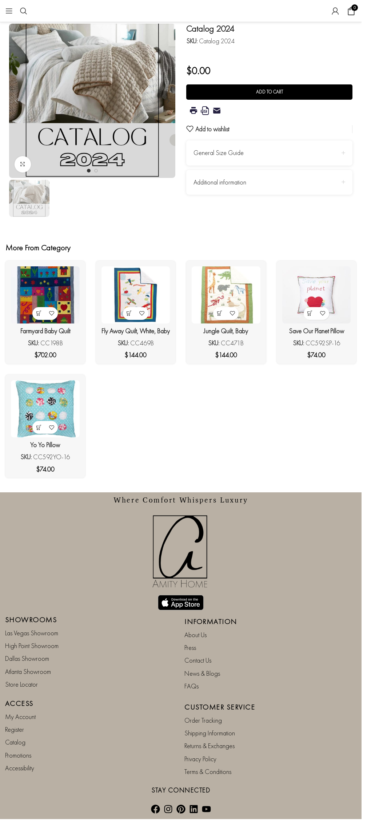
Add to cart (269, 92)
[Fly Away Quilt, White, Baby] (135, 294)
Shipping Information (209, 733)
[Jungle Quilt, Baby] (226, 294)
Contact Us (197, 660)
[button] (16, 101)
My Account (20, 716)
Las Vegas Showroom (31, 633)
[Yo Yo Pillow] (45, 408)
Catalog (15, 742)
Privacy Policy (200, 759)
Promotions (18, 755)
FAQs (191, 686)
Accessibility (19, 768)
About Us (195, 635)
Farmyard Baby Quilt (45, 331)
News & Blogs (202, 673)
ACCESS (19, 703)
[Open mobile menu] (9, 11)
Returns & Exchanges (209, 746)
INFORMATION (210, 621)
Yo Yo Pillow (45, 445)
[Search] (23, 11)
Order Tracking (203, 720)
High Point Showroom (32, 646)
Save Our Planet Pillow (316, 331)
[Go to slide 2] (96, 170)
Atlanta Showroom (28, 671)
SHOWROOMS (31, 619)
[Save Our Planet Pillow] (316, 294)
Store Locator (21, 684)
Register (14, 729)
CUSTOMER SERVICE (219, 707)
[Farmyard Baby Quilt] (45, 294)
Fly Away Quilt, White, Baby (135, 331)
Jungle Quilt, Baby (226, 331)
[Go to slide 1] (89, 170)
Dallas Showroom (27, 658)
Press (190, 647)
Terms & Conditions (207, 771)
